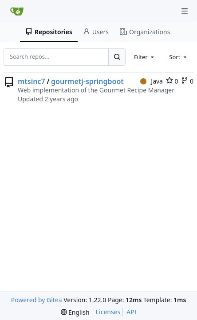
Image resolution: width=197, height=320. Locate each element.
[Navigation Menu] (185, 11)
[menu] (75, 312)
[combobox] (145, 56)
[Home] (16, 11)
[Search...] (116, 56)
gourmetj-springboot (87, 81)
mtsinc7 (31, 81)
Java (151, 81)
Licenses (108, 312)
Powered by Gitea (36, 300)
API (131, 312)
